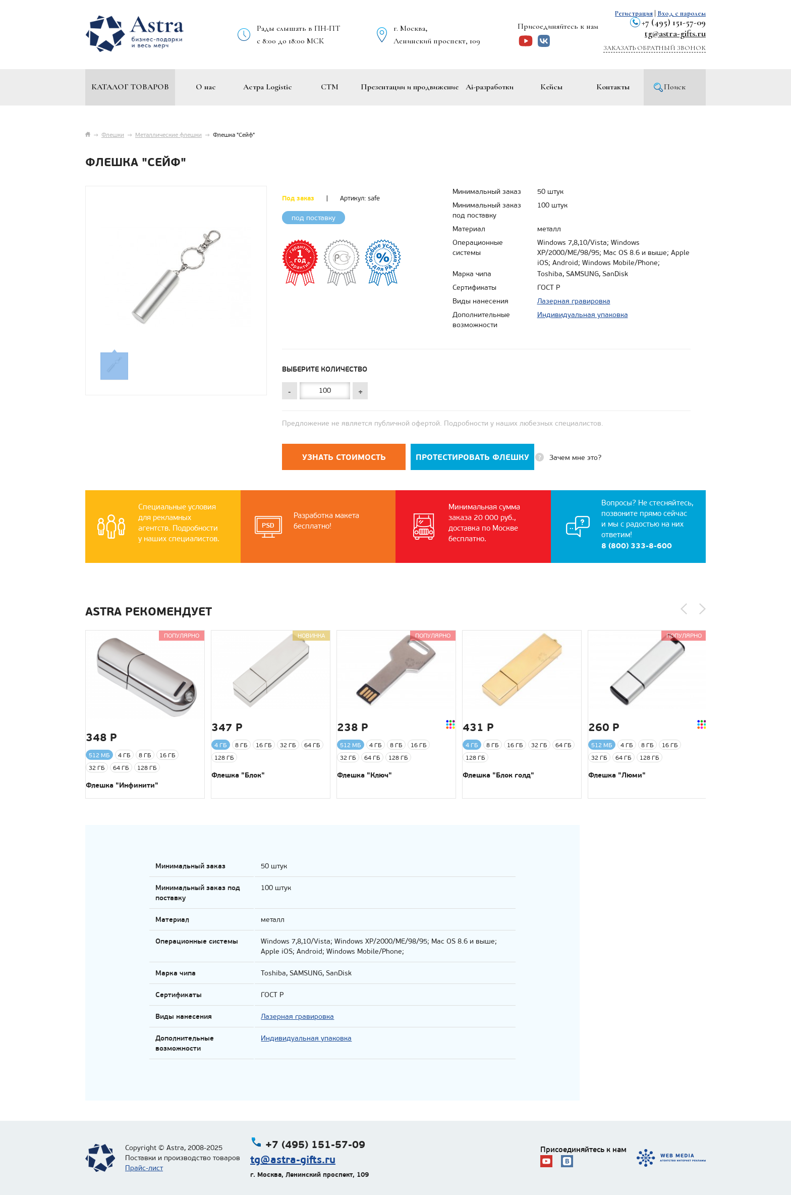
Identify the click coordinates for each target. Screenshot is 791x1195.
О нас (206, 87)
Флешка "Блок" (238, 775)
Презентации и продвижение (410, 87)
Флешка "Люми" (617, 775)
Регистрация (634, 13)
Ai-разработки (490, 87)
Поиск (675, 87)
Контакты (613, 87)
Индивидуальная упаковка (582, 314)
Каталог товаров (130, 87)
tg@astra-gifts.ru (675, 33)
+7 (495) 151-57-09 (674, 22)
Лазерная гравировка (573, 301)
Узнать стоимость (344, 457)
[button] (684, 608)
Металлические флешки (168, 134)
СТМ (329, 87)
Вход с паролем (681, 13)
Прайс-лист (144, 1168)
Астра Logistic (267, 87)
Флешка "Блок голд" (498, 775)
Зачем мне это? (575, 457)
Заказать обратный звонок (654, 48)
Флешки (112, 134)
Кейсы (551, 87)
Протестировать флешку (472, 457)
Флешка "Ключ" (364, 775)
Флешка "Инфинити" (122, 785)
